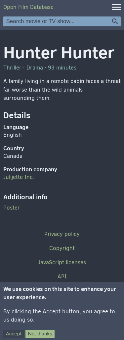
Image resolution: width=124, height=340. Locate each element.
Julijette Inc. (18, 177)
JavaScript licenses (62, 262)
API (62, 276)
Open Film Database (28, 7)
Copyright (62, 248)
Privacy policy (62, 234)
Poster (11, 208)
